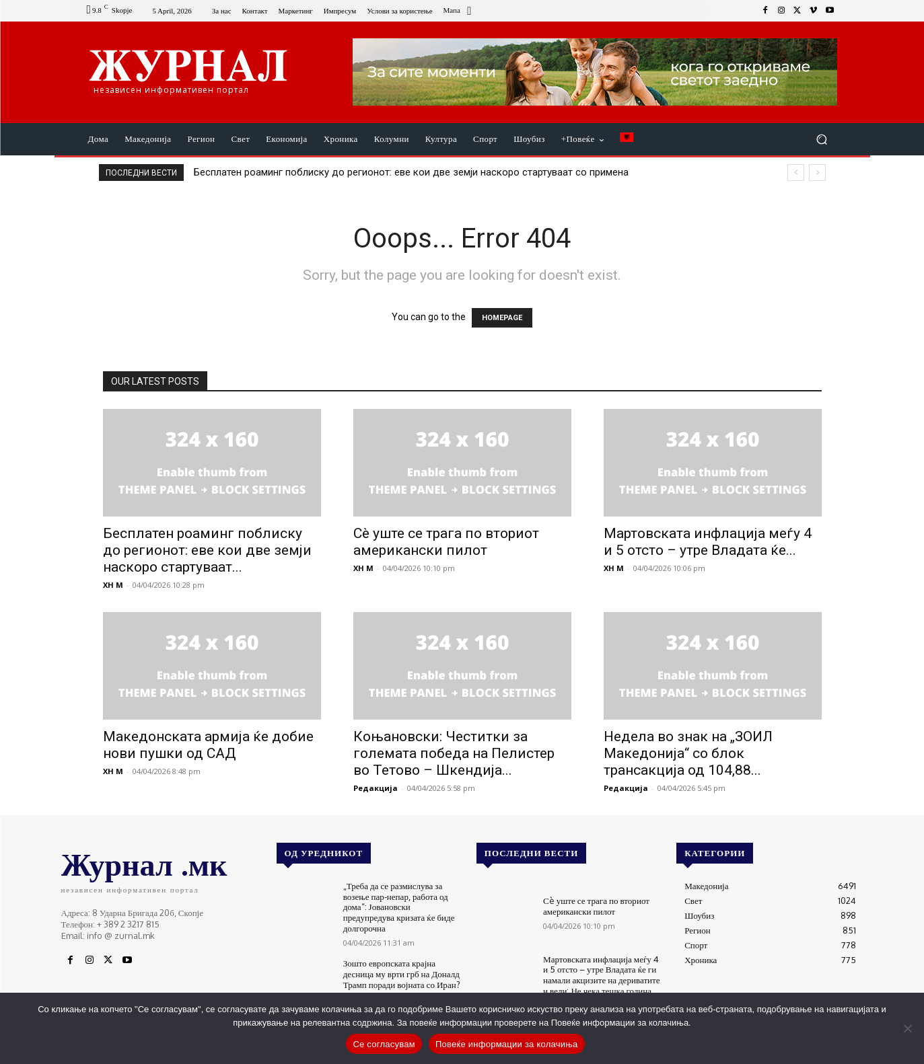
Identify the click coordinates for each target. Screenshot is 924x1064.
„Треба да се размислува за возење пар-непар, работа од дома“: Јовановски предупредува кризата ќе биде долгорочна (398, 906)
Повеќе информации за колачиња (506, 1044)
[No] (907, 1028)
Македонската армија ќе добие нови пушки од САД (208, 744)
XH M (113, 585)
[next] (817, 172)
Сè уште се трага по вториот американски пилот (446, 541)
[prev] (795, 172)
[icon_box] (459, 12)
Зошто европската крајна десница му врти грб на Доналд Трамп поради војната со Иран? (401, 973)
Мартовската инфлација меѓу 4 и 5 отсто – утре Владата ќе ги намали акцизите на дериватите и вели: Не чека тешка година (601, 975)
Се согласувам (384, 1044)
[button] (822, 139)
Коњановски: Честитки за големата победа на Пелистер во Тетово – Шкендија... (454, 753)
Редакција (375, 788)
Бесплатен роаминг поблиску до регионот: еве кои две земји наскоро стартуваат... (207, 550)
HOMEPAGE (502, 317)
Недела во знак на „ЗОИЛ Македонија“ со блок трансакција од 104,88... (688, 753)
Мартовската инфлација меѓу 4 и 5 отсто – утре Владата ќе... (708, 541)
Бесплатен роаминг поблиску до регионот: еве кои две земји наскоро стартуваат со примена (411, 172)
